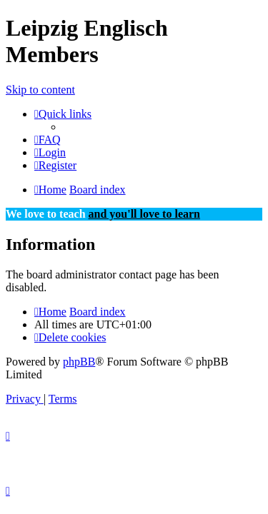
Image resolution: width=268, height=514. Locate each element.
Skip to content (40, 90)
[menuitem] (47, 139)
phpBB (79, 362)
